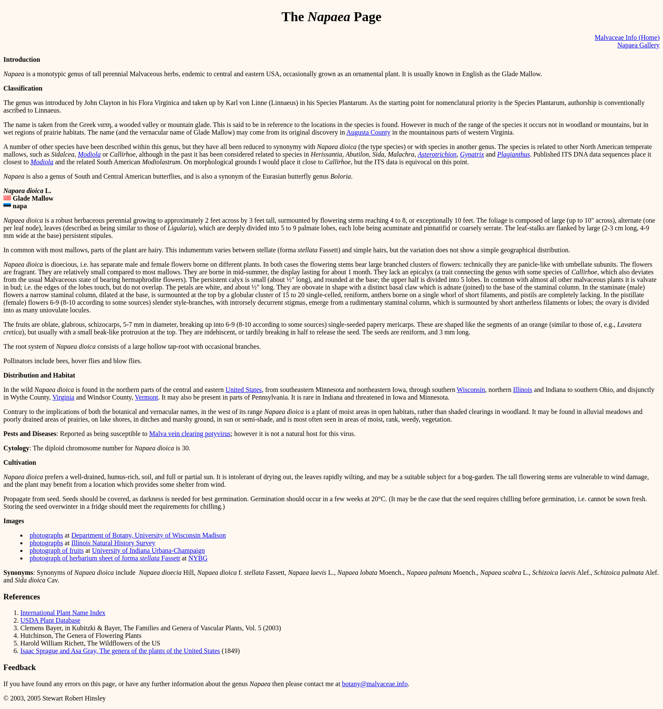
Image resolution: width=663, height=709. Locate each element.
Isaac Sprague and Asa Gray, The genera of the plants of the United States (120, 650)
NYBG (197, 558)
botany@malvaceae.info (375, 683)
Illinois (522, 389)
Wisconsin (471, 389)
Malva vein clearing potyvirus (189, 433)
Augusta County (368, 132)
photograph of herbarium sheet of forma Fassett (105, 558)
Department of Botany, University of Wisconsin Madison (148, 535)
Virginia (63, 397)
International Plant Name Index (62, 612)
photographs (46, 535)
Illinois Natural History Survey (113, 542)
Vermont (146, 397)
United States (243, 389)
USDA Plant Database (50, 620)
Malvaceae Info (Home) (627, 37)
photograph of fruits (57, 550)
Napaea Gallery (638, 45)
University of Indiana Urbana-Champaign (148, 550)
